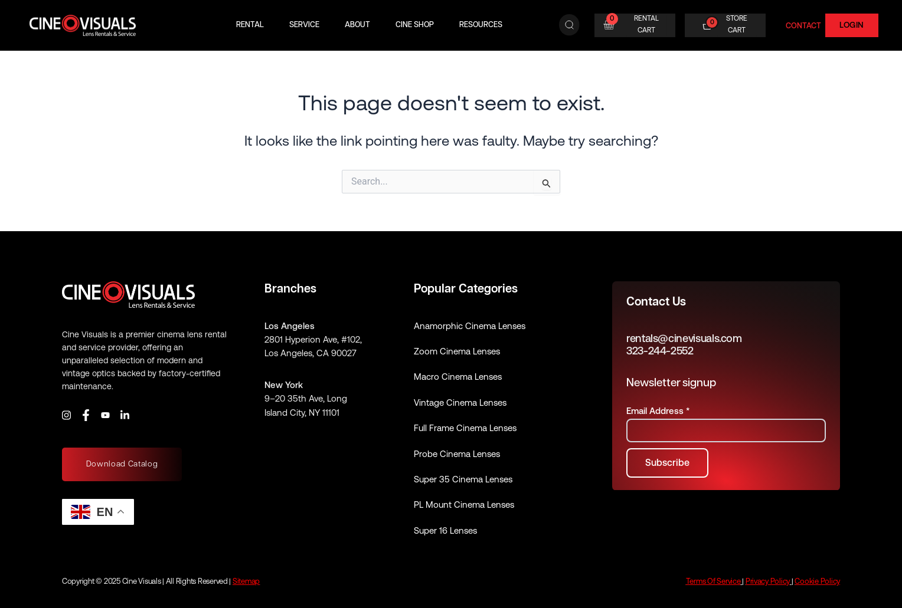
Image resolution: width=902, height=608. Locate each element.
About (357, 25)
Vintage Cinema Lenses (460, 402)
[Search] (569, 25)
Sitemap (246, 581)
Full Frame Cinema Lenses (465, 428)
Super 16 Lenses (445, 530)
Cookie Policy (817, 581)
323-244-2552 (660, 350)
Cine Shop (415, 25)
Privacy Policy (768, 581)
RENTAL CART (646, 24)
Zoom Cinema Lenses (457, 351)
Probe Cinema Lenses (457, 454)
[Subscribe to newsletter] (667, 463)
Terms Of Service (713, 581)
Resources (480, 25)
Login (851, 24)
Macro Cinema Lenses (458, 377)
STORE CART (736, 24)
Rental (250, 25)
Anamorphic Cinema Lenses (469, 326)
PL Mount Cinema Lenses (464, 504)
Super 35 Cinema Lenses (463, 479)
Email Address (657, 411)
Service (304, 25)
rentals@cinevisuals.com (684, 338)
